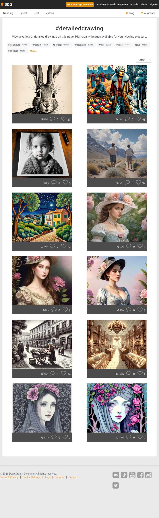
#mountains (85, 45)
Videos (50, 13)
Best (36, 13)
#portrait (62, 45)
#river (105, 45)
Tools (134, 4)
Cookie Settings (32, 477)
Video (101, 4)
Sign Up (154, 4)
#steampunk (18, 45)
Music (111, 4)
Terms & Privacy (9, 477)
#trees (123, 45)
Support (73, 477)
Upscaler (123, 4)
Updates (59, 477)
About (144, 4)
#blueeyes (17, 51)
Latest (23, 13)
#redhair (41, 45)
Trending (8, 13)
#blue (142, 45)
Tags (47, 477)
